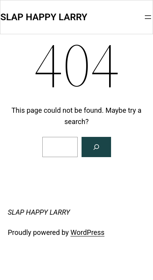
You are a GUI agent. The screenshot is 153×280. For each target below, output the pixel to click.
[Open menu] (148, 17)
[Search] (96, 147)
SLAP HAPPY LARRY (43, 17)
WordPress (87, 232)
